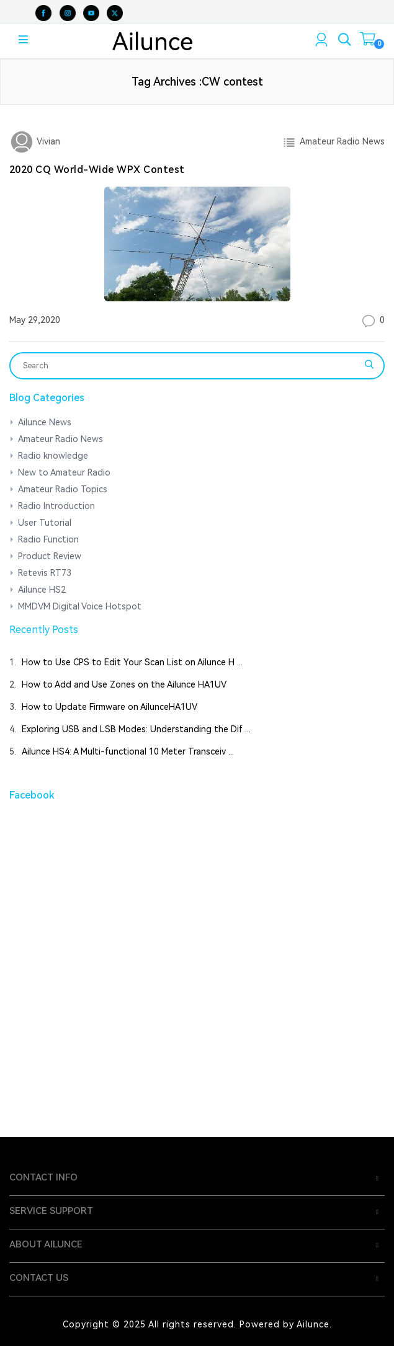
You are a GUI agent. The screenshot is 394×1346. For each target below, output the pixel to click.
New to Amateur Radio (64, 472)
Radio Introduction (56, 506)
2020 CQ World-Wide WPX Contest (97, 169)
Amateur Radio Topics (62, 489)
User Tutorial (44, 523)
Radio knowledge (53, 456)
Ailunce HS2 (42, 590)
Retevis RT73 (44, 573)
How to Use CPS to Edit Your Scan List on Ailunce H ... (132, 662)
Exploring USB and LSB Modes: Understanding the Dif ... (136, 729)
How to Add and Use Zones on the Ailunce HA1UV (124, 684)
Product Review (49, 556)
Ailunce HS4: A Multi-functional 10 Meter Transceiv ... (128, 751)
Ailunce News (44, 422)
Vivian (47, 141)
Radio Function (48, 539)
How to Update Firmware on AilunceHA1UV (109, 707)
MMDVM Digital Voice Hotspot (79, 606)
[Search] (189, 365)
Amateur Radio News (340, 141)
